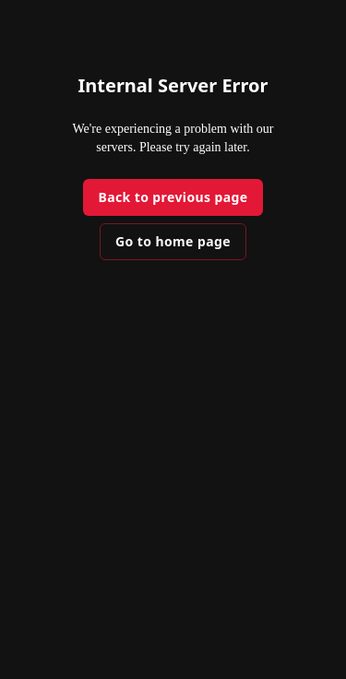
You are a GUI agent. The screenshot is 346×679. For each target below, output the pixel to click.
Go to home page (173, 241)
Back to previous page (172, 197)
